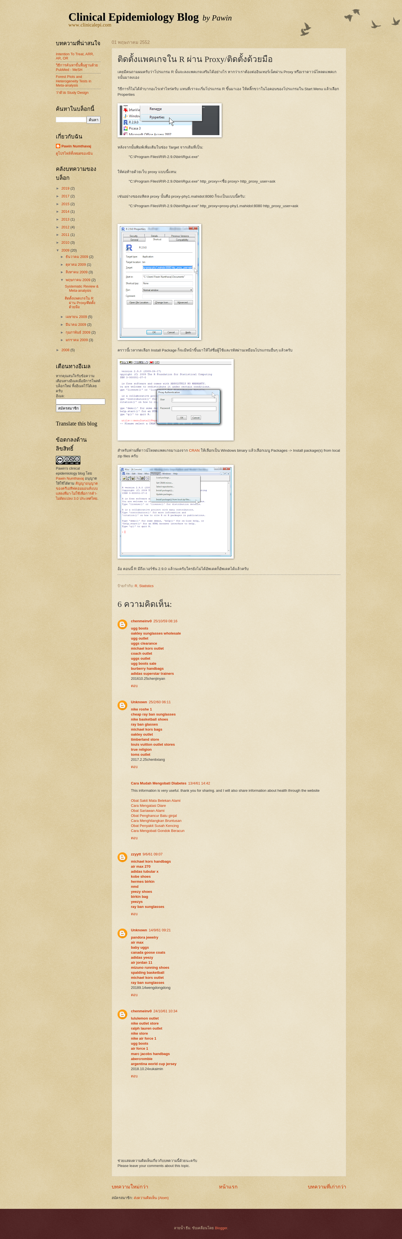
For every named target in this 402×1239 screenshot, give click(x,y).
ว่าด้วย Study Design (72, 92)
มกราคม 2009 (77, 340)
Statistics (146, 586)
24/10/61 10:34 (165, 1011)
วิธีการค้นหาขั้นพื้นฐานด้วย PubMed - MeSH (77, 67)
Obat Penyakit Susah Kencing (155, 826)
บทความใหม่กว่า (130, 1187)
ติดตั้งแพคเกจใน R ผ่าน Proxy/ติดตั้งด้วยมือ (80, 302)
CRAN (194, 450)
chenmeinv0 (141, 621)
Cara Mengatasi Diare (148, 805)
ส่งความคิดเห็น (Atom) (151, 1198)
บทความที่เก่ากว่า (327, 1187)
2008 (65, 350)
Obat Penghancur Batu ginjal (154, 816)
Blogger (221, 1228)
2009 (65, 250)
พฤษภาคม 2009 (78, 280)
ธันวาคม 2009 (77, 257)
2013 (65, 219)
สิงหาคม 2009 (77, 272)
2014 (65, 211)
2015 (65, 204)
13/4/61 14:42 (199, 783)
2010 (65, 242)
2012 (65, 227)
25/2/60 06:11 (160, 702)
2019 (65, 188)
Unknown (139, 702)
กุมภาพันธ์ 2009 (78, 332)
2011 (65, 235)
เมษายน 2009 (77, 317)
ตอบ (134, 686)
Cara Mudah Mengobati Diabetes (158, 783)
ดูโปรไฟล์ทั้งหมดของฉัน (74, 153)
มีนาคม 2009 (76, 324)
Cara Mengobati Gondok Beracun (158, 831)
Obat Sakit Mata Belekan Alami (155, 800)
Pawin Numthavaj (76, 146)
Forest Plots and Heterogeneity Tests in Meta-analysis (73, 81)
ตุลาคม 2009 (76, 264)
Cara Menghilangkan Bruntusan (156, 821)
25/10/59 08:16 (165, 621)
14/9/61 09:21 (160, 930)
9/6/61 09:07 (153, 854)
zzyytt (136, 854)
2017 (65, 196)
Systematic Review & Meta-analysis (82, 288)
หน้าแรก (228, 1187)
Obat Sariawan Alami (147, 811)
